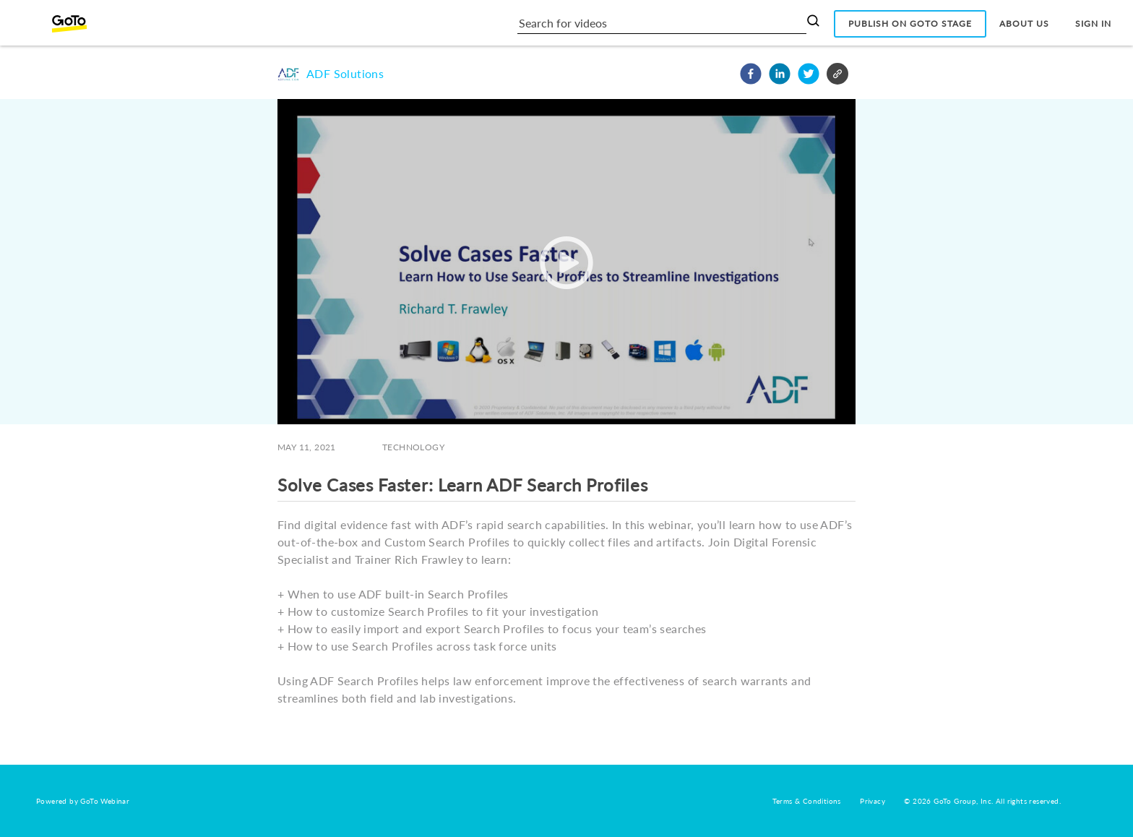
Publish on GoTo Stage (910, 23)
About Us (1024, 23)
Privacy (872, 801)
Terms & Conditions (806, 801)
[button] (751, 74)
